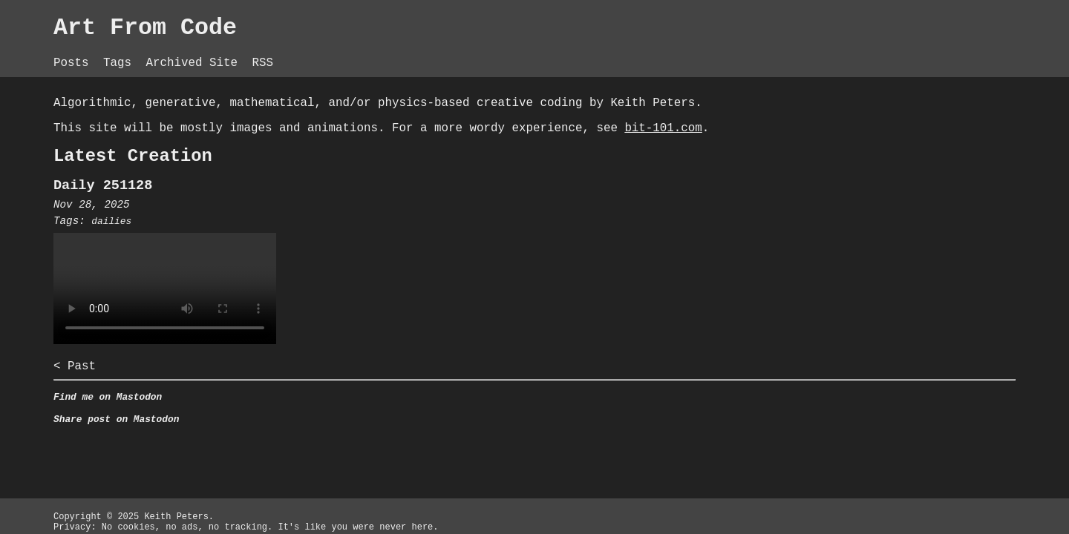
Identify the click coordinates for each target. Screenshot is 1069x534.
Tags (311, 51)
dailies (302, 254)
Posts (261, 51)
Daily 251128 (292, 216)
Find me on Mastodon (298, 437)
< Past (261, 402)
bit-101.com (406, 152)
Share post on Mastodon (307, 462)
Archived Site (393, 51)
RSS (468, 51)
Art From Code (340, 29)
